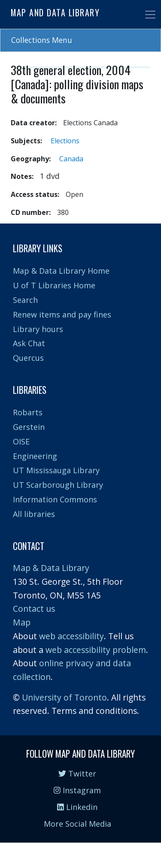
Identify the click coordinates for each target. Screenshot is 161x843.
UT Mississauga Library (56, 470)
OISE (21, 441)
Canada (71, 158)
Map (21, 622)
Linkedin (77, 807)
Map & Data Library (51, 568)
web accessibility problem (96, 650)
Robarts (28, 412)
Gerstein (29, 427)
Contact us (34, 608)
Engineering (35, 456)
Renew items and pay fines (62, 314)
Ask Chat (29, 343)
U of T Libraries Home (54, 285)
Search (25, 300)
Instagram (77, 790)
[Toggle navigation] (150, 14)
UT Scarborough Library (58, 485)
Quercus (28, 358)
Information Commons (55, 499)
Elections (65, 140)
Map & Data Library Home (61, 271)
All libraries (34, 514)
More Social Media (77, 824)
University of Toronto (64, 697)
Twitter (77, 773)
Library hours (38, 329)
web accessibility (71, 636)
